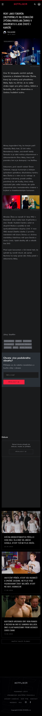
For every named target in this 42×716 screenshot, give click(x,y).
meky (15, 347)
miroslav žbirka (23, 344)
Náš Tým (24, 699)
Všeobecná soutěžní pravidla (21, 695)
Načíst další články (21, 641)
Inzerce (13, 702)
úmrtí (18, 341)
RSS (20, 702)
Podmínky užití (21, 692)
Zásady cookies (11, 699)
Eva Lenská (11, 32)
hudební (27, 341)
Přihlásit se (13, 382)
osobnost (9, 344)
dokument (9, 341)
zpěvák (8, 347)
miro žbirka (25, 347)
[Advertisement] (21, 119)
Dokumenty (9, 41)
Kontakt (34, 699)
